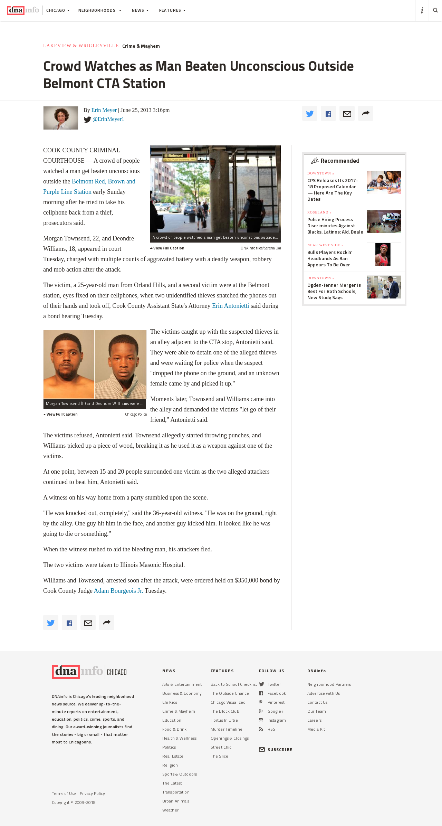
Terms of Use (64, 793)
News (140, 10)
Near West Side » (325, 245)
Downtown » (320, 173)
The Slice (219, 756)
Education (171, 720)
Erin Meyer (104, 110)
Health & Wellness (179, 738)
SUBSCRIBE (275, 749)
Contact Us (317, 702)
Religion (170, 765)
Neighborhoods (100, 10)
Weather (170, 810)
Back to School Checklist (234, 684)
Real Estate (172, 756)
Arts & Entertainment (182, 684)
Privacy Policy (92, 793)
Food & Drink (174, 729)
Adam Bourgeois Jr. (119, 590)
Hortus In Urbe (224, 720)
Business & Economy (182, 693)
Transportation (176, 792)
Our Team (316, 711)
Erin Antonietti (230, 305)
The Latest (172, 783)
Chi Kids (169, 702)
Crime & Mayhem (141, 46)
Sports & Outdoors (179, 774)
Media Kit (316, 729)
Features (172, 10)
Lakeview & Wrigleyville (81, 45)
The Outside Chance (230, 693)
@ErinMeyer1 (108, 119)
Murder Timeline (226, 729)
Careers (314, 720)
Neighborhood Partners (329, 684)
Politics (169, 747)
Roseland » (319, 212)
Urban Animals (176, 801)
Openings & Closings (230, 738)
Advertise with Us (323, 693)
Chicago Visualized (228, 702)
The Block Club (225, 711)
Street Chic (221, 747)
